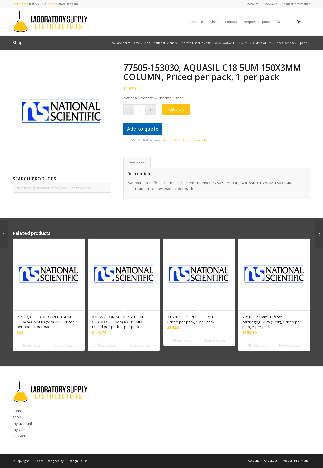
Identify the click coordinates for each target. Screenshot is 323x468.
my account (22, 423)
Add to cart (176, 109)
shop (17, 416)
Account (252, 4)
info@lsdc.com (68, 4)
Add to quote (142, 128)
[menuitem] (253, 4)
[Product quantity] (139, 109)
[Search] (278, 22)
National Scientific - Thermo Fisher (185, 140)
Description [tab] (137, 162)
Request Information (296, 4)
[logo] (50, 22)
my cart (19, 429)
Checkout (270, 4)
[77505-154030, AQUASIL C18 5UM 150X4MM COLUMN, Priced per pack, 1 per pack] (319, 234)
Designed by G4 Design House (67, 461)
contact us (22, 435)
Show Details (64, 346)
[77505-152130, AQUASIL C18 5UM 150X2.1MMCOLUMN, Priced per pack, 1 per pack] (4, 234)
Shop (17, 43)
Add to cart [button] (31, 346)
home (17, 410)
